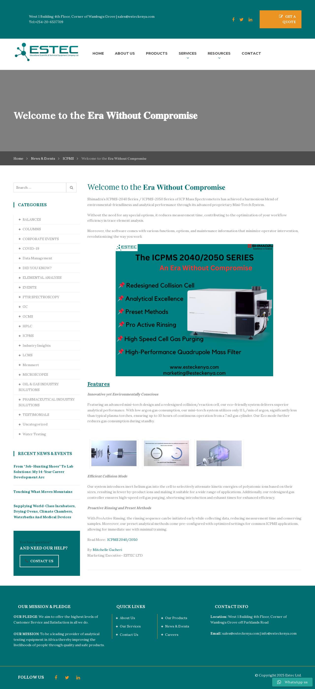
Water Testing (34, 434)
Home (18, 158)
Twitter (239, 19)
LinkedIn (248, 19)
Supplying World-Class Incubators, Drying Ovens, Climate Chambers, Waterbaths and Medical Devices (45, 511)
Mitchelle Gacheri (107, 550)
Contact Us (129, 634)
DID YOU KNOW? (37, 268)
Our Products (176, 618)
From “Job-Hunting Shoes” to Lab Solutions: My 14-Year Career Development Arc (43, 472)
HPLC (27, 326)
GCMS (28, 316)
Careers (171, 634)
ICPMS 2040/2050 (123, 539)
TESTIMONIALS (36, 414)
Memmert (31, 365)
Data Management (37, 258)
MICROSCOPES (35, 374)
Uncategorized (35, 424)
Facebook (231, 19)
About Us (127, 618)
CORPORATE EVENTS (41, 239)
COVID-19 (31, 248)
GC (25, 306)
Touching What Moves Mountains (43, 491)
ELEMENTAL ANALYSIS (42, 277)
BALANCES (32, 219)
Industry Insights (37, 345)
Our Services (130, 626)
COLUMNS (32, 229)
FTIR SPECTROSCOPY (41, 297)
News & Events (43, 158)
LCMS (27, 355)
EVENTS (29, 287)
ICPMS (68, 158)
